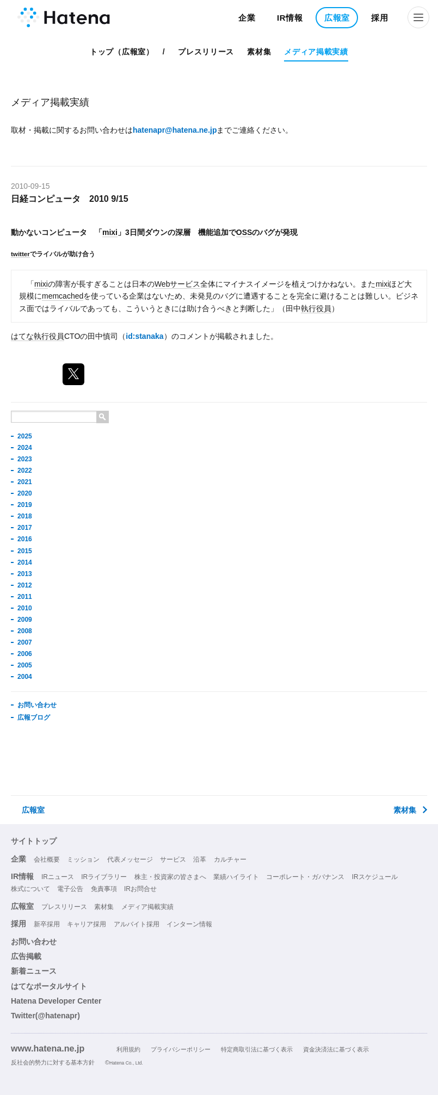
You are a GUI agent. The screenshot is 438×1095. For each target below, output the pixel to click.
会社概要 (47, 859)
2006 (24, 654)
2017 (24, 527)
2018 (24, 516)
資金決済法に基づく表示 (336, 1049)
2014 (24, 562)
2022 (24, 470)
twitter (20, 253)
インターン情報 (189, 924)
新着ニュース (34, 971)
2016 (24, 539)
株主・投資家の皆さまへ (170, 877)
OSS (244, 232)
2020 (24, 493)
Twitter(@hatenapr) (45, 1015)
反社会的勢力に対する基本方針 (53, 1062)
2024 (24, 447)
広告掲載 (26, 956)
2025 (24, 436)
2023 (24, 459)
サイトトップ (34, 841)
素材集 (259, 51)
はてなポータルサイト (49, 986)
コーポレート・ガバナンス (305, 877)
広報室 (337, 17)
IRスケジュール (375, 877)
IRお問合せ (140, 889)
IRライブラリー (104, 877)
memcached (62, 296)
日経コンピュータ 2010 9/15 (69, 198)
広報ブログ (33, 717)
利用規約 (128, 1049)
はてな (22, 336)
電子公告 (70, 889)
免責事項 (104, 889)
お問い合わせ (37, 705)
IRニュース (57, 877)
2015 (24, 551)
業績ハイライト (236, 877)
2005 (24, 665)
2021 (24, 482)
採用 (379, 17)
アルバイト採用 (136, 924)
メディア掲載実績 (316, 51)
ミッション (83, 859)
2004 (24, 676)
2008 (24, 631)
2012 (24, 585)
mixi (110, 232)
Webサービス (178, 284)
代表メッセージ (130, 859)
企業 (246, 17)
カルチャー (230, 859)
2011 (24, 597)
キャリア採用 (86, 924)
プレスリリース (206, 51)
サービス (173, 859)
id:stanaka (144, 336)
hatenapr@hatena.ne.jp (175, 130)
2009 (24, 619)
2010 (24, 608)
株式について (30, 889)
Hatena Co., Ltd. (126, 1063)
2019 (24, 505)
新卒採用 (47, 924)
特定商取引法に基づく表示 (257, 1049)
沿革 (199, 859)
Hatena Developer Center (56, 1001)
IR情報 (290, 17)
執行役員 (316, 308)
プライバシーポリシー (181, 1049)
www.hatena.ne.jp (47, 1048)
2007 (24, 642)
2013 (24, 574)
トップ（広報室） (122, 51)
